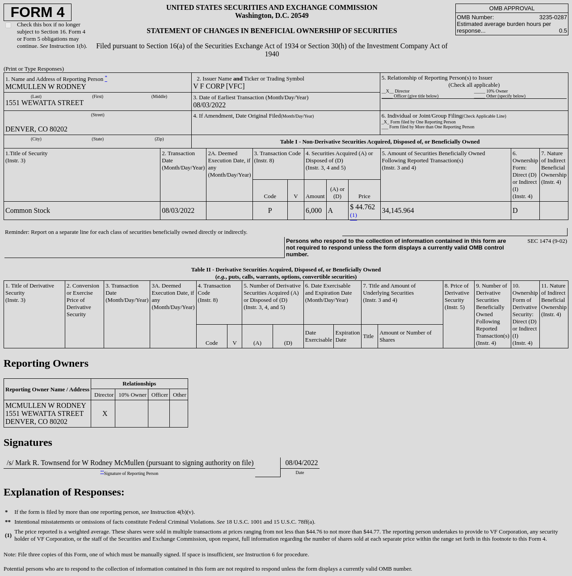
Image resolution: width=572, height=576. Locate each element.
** (102, 472)
